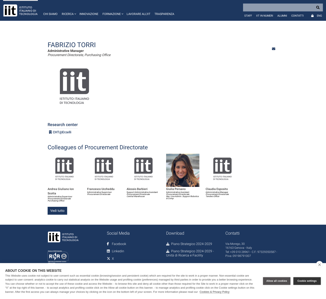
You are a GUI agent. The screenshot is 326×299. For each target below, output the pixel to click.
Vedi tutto (57, 211)
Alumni (282, 15)
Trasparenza (164, 14)
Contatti (297, 15)
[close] (319, 264)
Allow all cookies (276, 280)
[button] (68, 10)
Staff (248, 15)
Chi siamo (50, 14)
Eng (319, 15)
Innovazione (88, 14)
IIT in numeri (264, 15)
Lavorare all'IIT (138, 14)
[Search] (283, 7)
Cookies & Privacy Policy (215, 291)
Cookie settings (307, 280)
